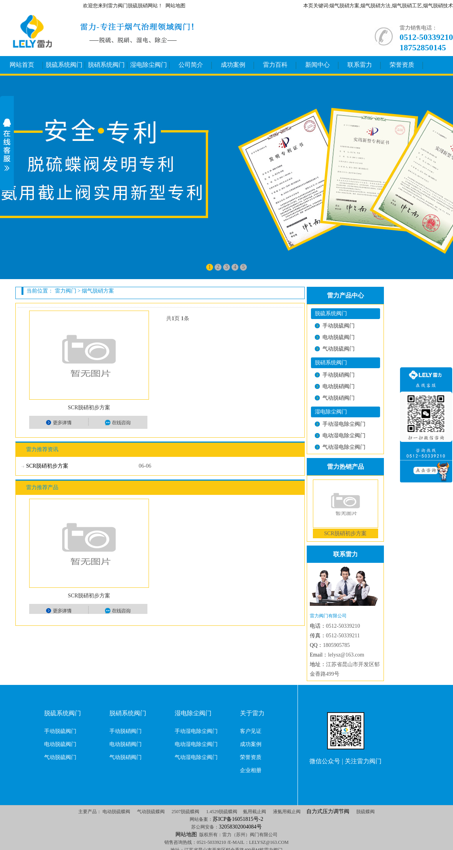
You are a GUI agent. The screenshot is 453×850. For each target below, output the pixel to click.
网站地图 (175, 5)
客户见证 (250, 731)
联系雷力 (359, 64)
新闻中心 (317, 64)
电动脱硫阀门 (338, 337)
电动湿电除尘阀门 (343, 435)
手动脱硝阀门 (338, 375)
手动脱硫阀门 (338, 326)
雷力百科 (275, 64)
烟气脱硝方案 (98, 291)
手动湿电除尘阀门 (343, 424)
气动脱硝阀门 (338, 398)
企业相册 (250, 770)
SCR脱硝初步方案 (89, 407)
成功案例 (233, 64)
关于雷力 (252, 713)
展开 (7, 145)
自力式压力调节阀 (327, 811)
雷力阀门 (65, 291)
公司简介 (191, 64)
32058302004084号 (240, 827)
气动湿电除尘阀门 (343, 447)
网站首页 (22, 64)
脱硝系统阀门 (106, 64)
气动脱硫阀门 (338, 349)
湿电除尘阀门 (148, 64)
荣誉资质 (402, 64)
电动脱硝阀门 (338, 386)
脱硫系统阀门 (64, 64)
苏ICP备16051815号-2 (238, 819)
